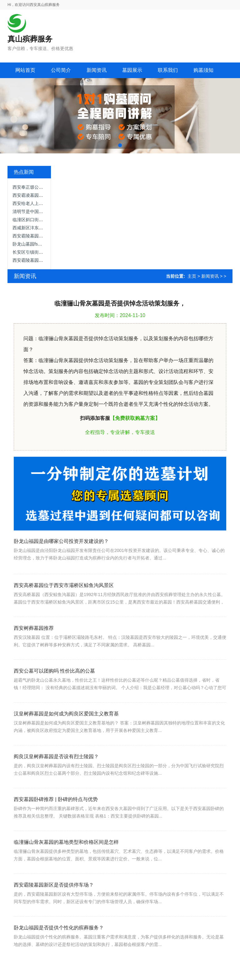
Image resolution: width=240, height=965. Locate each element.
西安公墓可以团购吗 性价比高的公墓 (54, 694)
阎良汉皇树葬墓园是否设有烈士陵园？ (56, 780)
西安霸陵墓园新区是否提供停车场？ (54, 908)
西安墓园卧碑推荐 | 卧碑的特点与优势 (56, 823)
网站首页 (25, 70)
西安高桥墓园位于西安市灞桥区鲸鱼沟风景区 (64, 609)
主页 (192, 276)
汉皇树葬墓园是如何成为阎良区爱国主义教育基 (66, 737)
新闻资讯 (210, 276)
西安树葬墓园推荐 (34, 651)
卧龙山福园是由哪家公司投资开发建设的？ (61, 559)
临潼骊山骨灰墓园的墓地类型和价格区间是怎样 (66, 865)
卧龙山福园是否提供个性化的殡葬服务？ (59, 951)
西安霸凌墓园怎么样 (32, 195)
